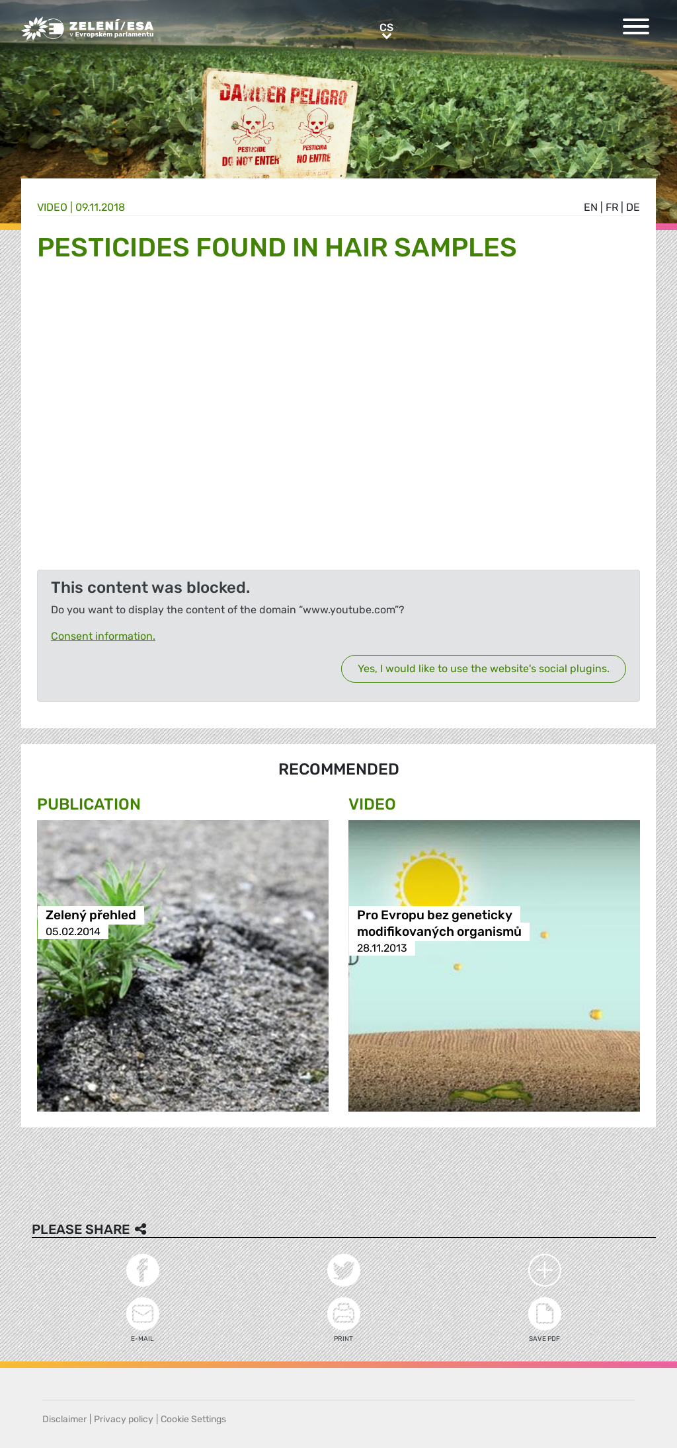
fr (612, 207)
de (633, 207)
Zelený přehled (91, 915)
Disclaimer (64, 1419)
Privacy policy (123, 1419)
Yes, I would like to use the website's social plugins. (484, 668)
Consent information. (103, 636)
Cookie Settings (193, 1419)
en (591, 207)
